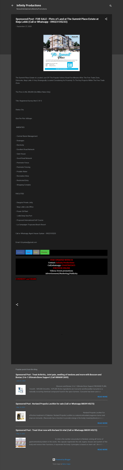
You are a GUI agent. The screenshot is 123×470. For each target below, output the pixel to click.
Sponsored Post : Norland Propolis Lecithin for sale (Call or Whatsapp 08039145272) (55, 404)
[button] (106, 19)
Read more (102, 397)
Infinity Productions (29, 5)
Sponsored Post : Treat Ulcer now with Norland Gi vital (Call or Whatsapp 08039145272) (56, 430)
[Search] (110, 6)
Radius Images (66, 464)
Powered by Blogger (61, 460)
